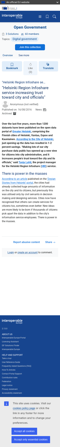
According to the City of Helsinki (34, 139)
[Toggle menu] (40, 16)
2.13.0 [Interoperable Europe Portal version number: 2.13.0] (4, 329)
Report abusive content (26, 242)
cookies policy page (24, 408)
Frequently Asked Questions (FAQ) (16, 366)
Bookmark (12, 66)
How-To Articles (8, 370)
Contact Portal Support (12, 374)
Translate (48, 68)
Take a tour (7, 358)
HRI (44, 166)
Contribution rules (9, 377)
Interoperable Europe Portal (14, 338)
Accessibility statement (12, 393)
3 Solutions (12, 33)
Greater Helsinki (21, 131)
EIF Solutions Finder (10, 345)
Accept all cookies (24, 431)
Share (50, 242)
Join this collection (30, 47)
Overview (8, 55)
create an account (27, 252)
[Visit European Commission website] (10, 7)
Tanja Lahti (25, 162)
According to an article (14, 178)
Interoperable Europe (11, 349)
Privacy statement (10, 389)
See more (24, 55)
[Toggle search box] (54, 16)
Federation (6, 381)
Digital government (25, 39)
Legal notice (7, 385)
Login (11, 252)
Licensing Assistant (10, 342)
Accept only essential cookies (31, 439)
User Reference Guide (11, 362)
